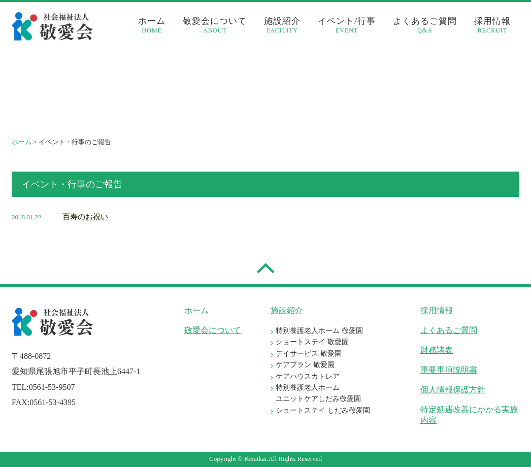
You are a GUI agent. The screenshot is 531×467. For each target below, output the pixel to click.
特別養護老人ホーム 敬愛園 (319, 331)
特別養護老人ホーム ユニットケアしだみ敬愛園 (318, 393)
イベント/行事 (347, 25)
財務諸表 (436, 350)
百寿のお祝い (85, 217)
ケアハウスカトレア (308, 376)
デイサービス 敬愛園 (309, 353)
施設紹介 (282, 25)
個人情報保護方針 (452, 389)
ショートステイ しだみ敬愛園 (323, 410)
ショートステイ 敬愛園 (312, 342)
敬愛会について (215, 25)
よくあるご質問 (425, 25)
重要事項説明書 (448, 369)
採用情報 (492, 25)
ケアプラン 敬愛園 (305, 365)
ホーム (151, 25)
